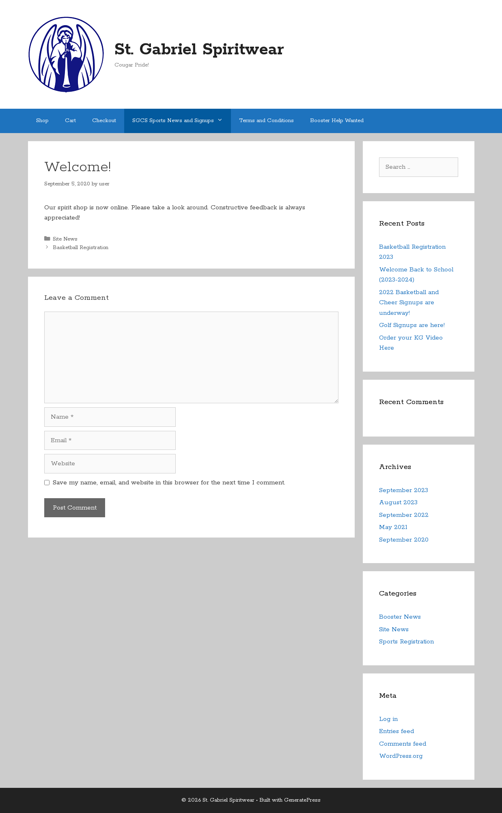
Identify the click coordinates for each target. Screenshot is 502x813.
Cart (70, 120)
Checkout (104, 120)
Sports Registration (406, 641)
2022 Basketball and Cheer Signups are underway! (409, 302)
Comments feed (402, 744)
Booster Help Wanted (337, 120)
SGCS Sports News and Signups (181, 121)
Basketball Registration (80, 247)
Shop (42, 120)
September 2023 (403, 490)
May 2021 (393, 527)
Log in (388, 719)
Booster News (400, 617)
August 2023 (398, 502)
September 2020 (404, 540)
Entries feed (396, 731)
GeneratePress (302, 800)
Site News (65, 239)
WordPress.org (401, 756)
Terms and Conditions (266, 120)
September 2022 (404, 515)
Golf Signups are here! (412, 325)
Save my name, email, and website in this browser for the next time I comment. (169, 482)
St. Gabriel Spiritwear (199, 49)
